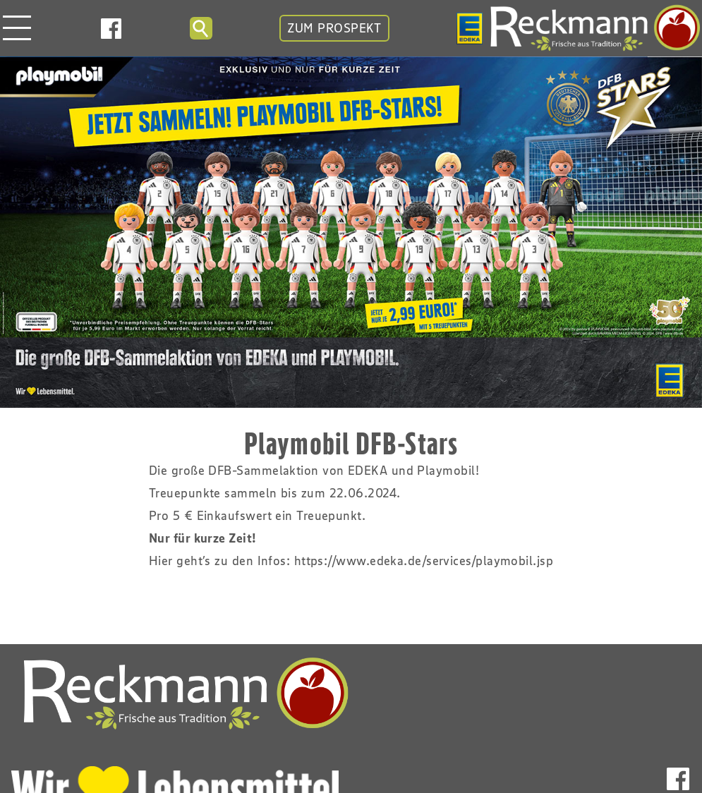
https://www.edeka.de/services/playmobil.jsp (423, 561)
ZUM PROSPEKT (334, 28)
